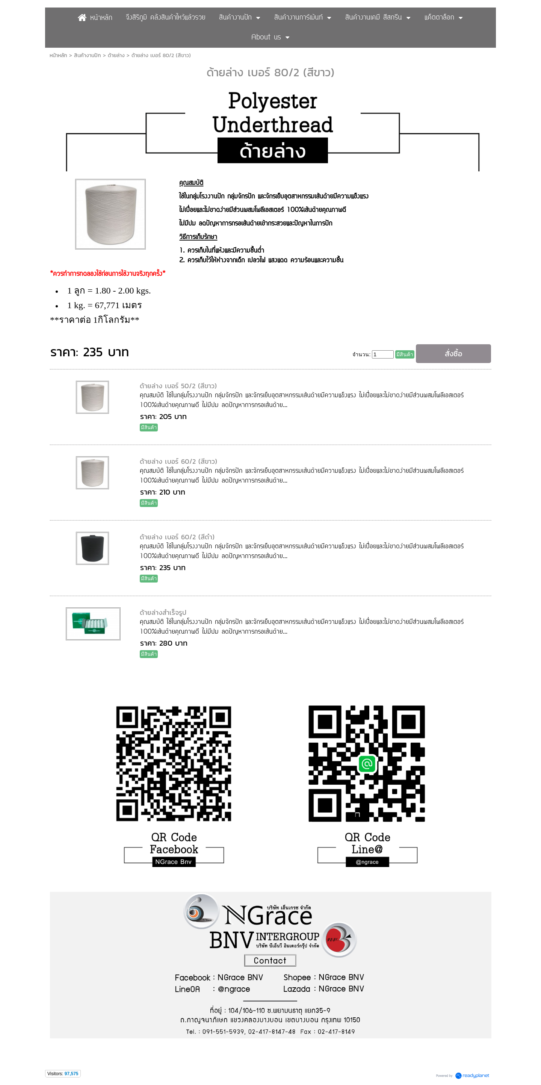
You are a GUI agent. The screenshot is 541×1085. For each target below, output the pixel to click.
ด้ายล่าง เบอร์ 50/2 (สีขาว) (178, 386)
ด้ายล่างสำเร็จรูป (163, 612)
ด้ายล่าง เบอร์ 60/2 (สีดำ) (177, 537)
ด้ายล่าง (116, 55)
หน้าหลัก (58, 55)
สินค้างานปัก (87, 55)
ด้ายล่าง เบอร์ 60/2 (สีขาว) (178, 461)
